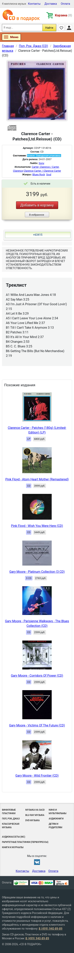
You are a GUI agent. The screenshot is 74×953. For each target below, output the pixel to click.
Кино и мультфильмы (57, 811)
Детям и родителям (55, 826)
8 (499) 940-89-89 (50, 928)
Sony (41, 163)
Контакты (34, 3)
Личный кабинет (69, 28)
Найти (49, 27)
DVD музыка (32, 820)
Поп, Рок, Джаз (11, 818)
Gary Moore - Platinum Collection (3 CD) (37, 572)
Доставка (50, 3)
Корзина (63, 15)
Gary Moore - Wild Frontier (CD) (37, 775)
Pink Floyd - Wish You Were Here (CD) (37, 526)
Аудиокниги (56, 818)
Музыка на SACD (34, 809)
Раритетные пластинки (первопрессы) (25, 842)
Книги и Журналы (12, 847)
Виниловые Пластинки (9, 811)
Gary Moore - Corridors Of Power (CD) (37, 675)
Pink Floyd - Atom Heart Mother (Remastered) (37, 479)
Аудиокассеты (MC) (13, 836)
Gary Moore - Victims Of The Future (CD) (37, 725)
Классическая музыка (10, 826)
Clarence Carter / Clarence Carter (42, 170)
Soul (48, 174)
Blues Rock (38, 174)
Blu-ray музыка (34, 815)
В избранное (36, 214)
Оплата (65, 3)
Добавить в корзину (37, 205)
